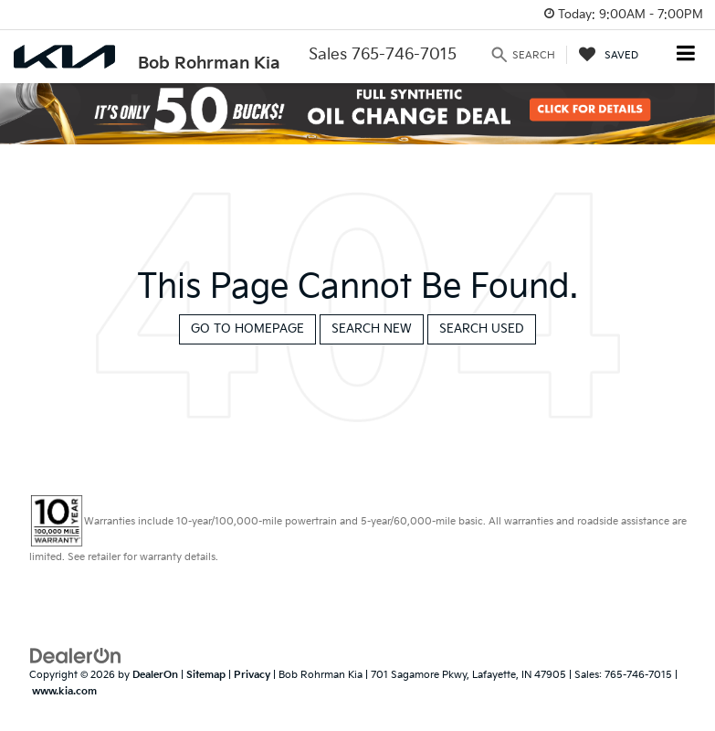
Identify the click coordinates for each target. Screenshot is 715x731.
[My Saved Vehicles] (608, 54)
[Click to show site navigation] (686, 55)
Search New (371, 329)
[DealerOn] (75, 655)
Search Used (481, 329)
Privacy (252, 675)
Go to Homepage (247, 329)
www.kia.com (64, 691)
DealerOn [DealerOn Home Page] (155, 675)
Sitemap (206, 675)
